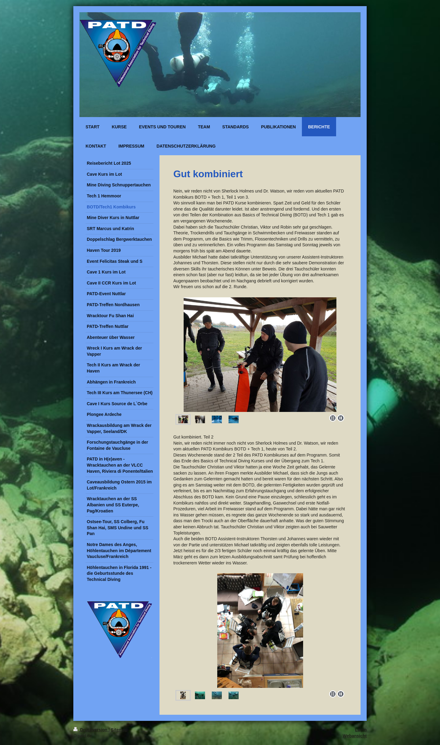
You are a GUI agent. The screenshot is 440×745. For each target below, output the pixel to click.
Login (361, 729)
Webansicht (355, 735)
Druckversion (90, 729)
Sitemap (119, 729)
